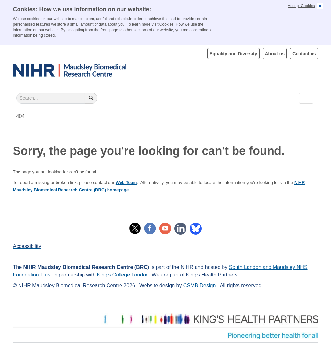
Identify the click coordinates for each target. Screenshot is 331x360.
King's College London (123, 274)
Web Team (126, 182)
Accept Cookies (301, 6)
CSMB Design (199, 285)
